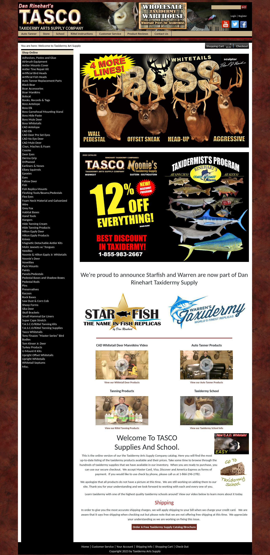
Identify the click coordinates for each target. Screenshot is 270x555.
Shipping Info (144, 546)
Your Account (124, 546)
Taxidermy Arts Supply (147, 551)
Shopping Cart (215, 46)
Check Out (182, 546)
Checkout (242, 46)
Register (243, 16)
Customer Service (103, 546)
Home (85, 546)
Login (233, 16)
